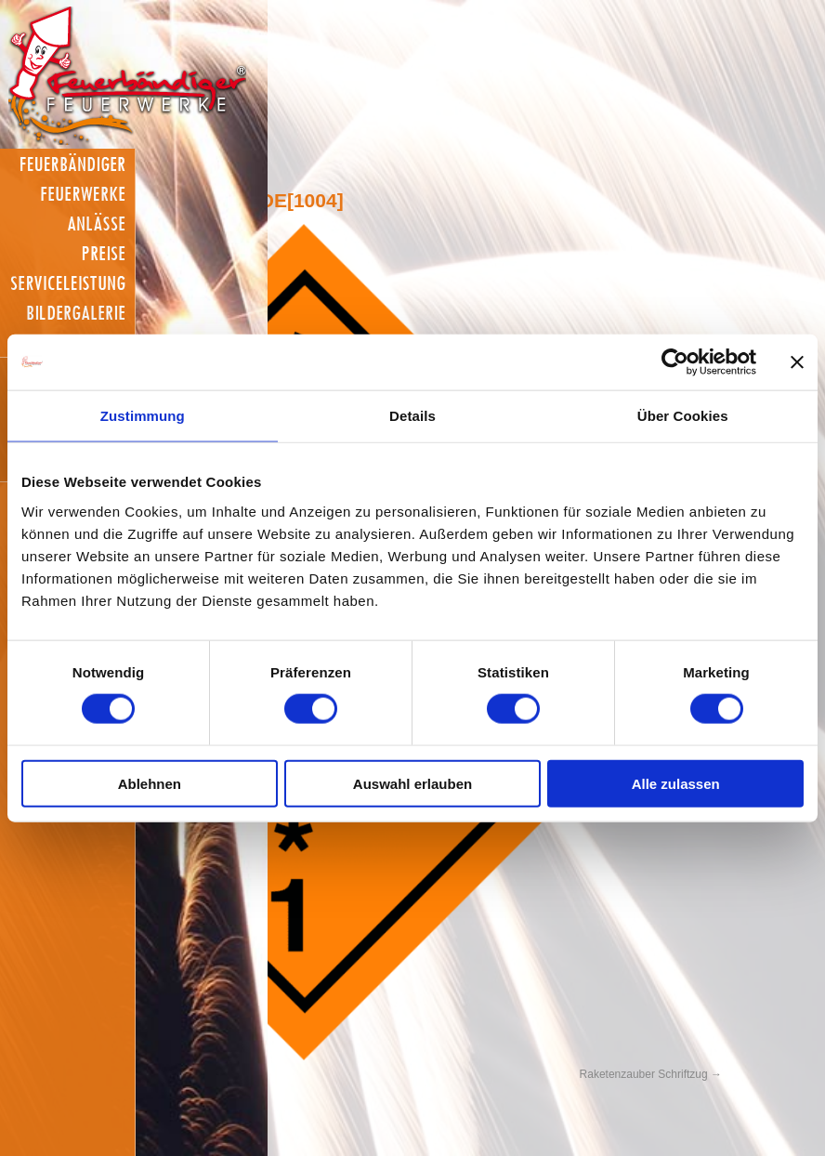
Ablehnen (149, 783)
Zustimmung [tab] (142, 416)
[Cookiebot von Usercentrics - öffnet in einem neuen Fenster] (675, 362)
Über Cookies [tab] (682, 416)
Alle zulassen (676, 783)
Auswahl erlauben (412, 783)
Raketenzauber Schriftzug (644, 1074)
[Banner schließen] (797, 362)
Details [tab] (412, 416)
